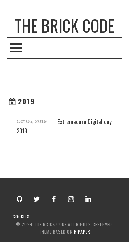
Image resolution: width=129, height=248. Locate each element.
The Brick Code (64, 25)
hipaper (82, 231)
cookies (21, 216)
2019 (26, 101)
